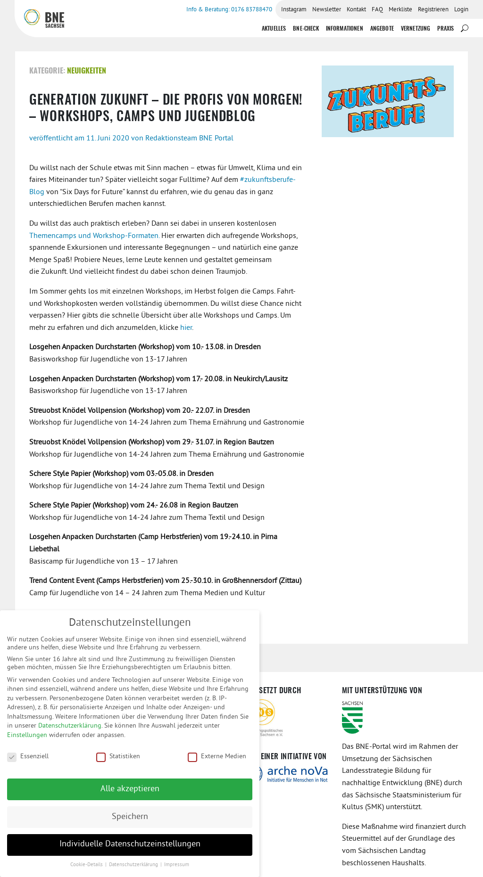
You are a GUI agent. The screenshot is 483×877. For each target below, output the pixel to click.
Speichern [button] (130, 822)
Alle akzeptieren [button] (129, 794)
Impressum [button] (176, 871)
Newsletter (326, 10)
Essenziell (28, 762)
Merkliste (400, 10)
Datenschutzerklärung (69, 732)
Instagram (294, 10)
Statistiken (118, 762)
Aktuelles (274, 29)
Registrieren (433, 10)
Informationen (344, 29)
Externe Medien (217, 762)
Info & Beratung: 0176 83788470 (229, 10)
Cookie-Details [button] (87, 871)
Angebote (382, 29)
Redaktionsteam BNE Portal (189, 138)
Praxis (445, 29)
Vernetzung (416, 29)
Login (461, 10)
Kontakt (356, 10)
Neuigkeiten (86, 71)
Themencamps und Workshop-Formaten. (94, 236)
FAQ (377, 10)
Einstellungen (27, 741)
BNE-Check (305, 29)
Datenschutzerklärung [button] (134, 871)
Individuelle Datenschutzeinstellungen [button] (129, 850)
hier (186, 328)
